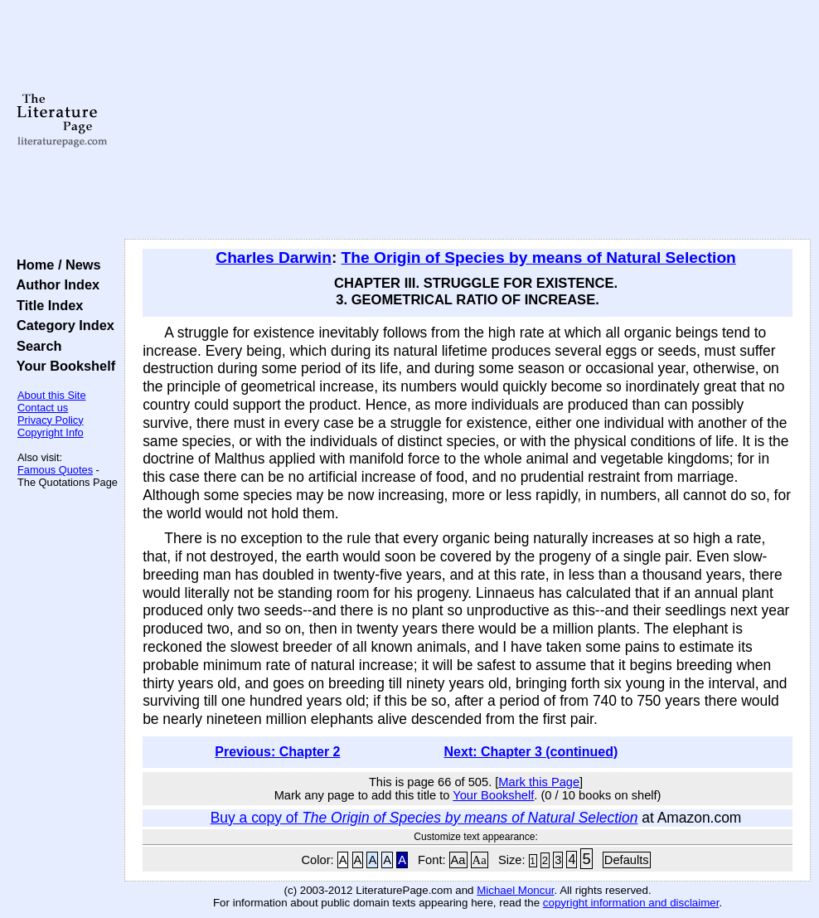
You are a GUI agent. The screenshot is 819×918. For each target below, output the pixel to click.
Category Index (61, 325)
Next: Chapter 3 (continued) (531, 752)
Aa (458, 860)
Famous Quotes (55, 470)
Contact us (42, 407)
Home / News (55, 264)
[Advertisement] (468, 120)
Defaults (626, 860)
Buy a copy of (424, 817)
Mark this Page (538, 782)
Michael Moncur (515, 890)
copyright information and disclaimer (631, 902)
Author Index (54, 284)
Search (35, 345)
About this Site (51, 395)
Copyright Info (50, 432)
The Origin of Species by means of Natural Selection (539, 257)
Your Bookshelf (62, 365)
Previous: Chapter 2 (277, 752)
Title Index (46, 305)
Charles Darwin (274, 257)
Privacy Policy (50, 420)
